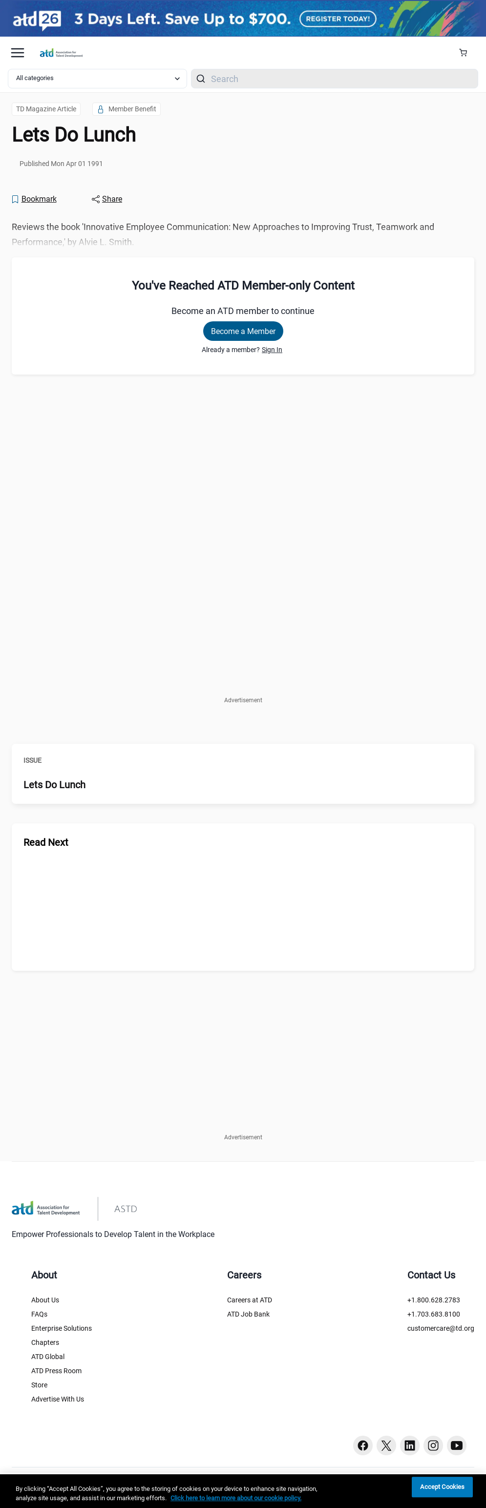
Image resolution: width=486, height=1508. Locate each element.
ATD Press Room (56, 1371)
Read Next (45, 842)
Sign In (272, 350)
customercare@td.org (440, 1328)
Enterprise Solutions (61, 1328)
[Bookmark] (33, 199)
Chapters (45, 1342)
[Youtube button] (456, 1445)
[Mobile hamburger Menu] (17, 53)
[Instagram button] (433, 1445)
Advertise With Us (57, 1399)
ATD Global (47, 1357)
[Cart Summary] (466, 53)
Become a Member (243, 331)
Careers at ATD (249, 1300)
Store (39, 1385)
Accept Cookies (442, 1487)
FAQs (39, 1314)
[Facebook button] (363, 1445)
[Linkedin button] (410, 1445)
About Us (45, 1300)
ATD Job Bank (248, 1314)
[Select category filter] (97, 78)
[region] (243, 1491)
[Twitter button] (386, 1445)
